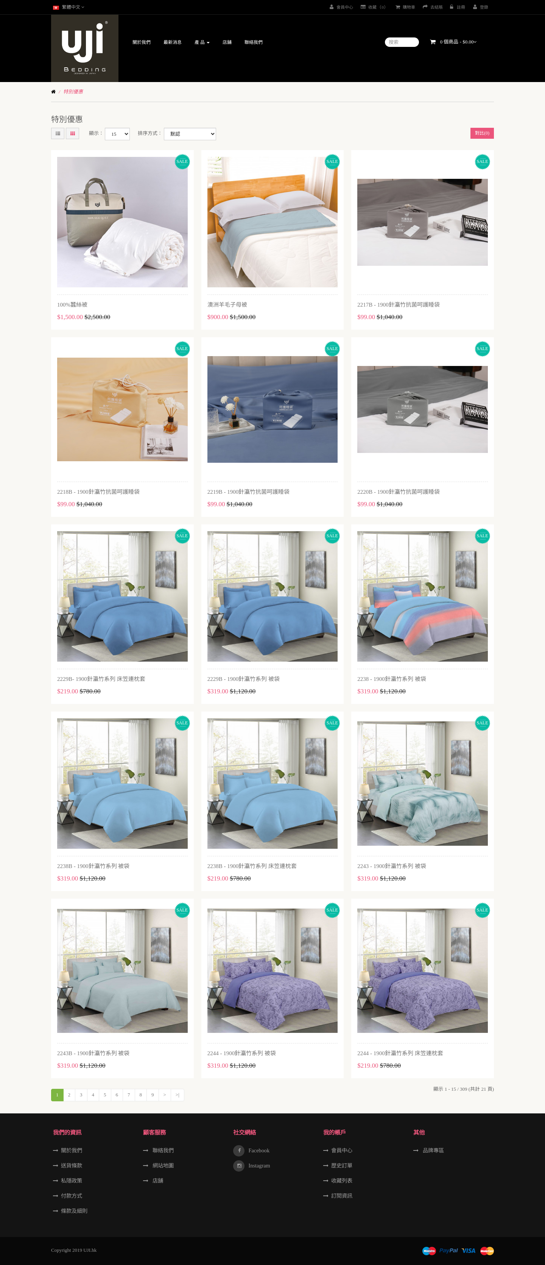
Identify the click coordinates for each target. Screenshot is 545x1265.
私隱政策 (71, 1181)
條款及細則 (74, 1211)
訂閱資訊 (341, 1196)
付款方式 (71, 1196)
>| (177, 1095)
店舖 (157, 1181)
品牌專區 (432, 1150)
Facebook (258, 1150)
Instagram (258, 1166)
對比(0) (482, 133)
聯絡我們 (162, 1150)
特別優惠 (73, 92)
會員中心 (341, 1150)
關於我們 (71, 1150)
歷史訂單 (341, 1166)
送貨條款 (71, 1166)
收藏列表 (341, 1181)
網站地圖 (162, 1166)
